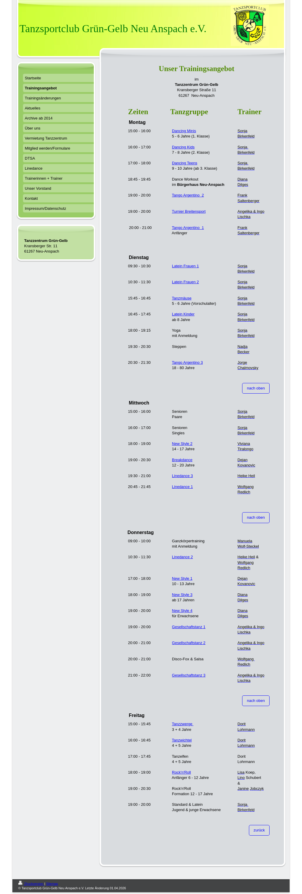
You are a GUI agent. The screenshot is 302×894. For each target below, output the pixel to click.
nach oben (256, 388)
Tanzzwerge (182, 724)
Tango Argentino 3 (187, 362)
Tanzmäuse (181, 298)
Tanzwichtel (182, 740)
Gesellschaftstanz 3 (188, 675)
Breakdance (182, 460)
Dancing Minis (184, 131)
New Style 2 (182, 443)
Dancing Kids (183, 147)
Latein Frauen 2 (185, 282)
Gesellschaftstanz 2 (188, 643)
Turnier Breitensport (189, 211)
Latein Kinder (183, 314)
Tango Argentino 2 (188, 195)
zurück (259, 830)
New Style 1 (182, 578)
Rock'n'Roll (181, 772)
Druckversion (31, 883)
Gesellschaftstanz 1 (188, 627)
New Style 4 (182, 610)
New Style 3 (182, 594)
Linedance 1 (182, 486)
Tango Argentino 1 (188, 227)
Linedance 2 (182, 557)
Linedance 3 (182, 476)
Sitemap (52, 883)
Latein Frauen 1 (185, 266)
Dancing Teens (184, 163)
